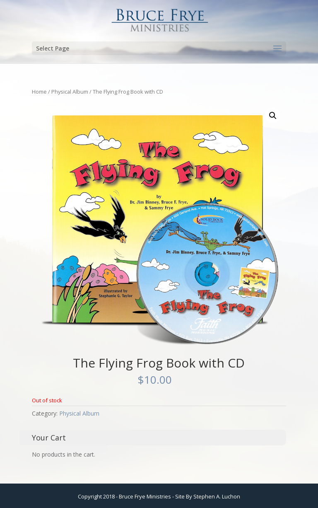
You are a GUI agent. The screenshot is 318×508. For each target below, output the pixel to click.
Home (39, 91)
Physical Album (69, 91)
